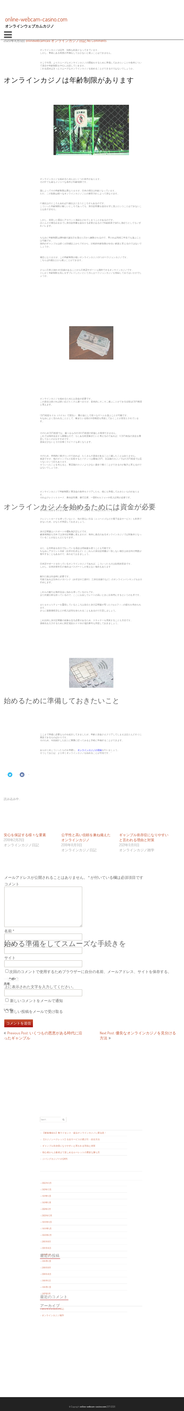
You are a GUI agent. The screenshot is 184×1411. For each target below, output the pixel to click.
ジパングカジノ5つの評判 (72, 1187)
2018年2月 (67, 1254)
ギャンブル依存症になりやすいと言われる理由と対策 (79, 1180)
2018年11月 (67, 1244)
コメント (11, 884)
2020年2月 (67, 1226)
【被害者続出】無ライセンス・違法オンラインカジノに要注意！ (82, 1173)
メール (11, 944)
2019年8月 (67, 1233)
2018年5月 (67, 1250)
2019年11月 (67, 1230)
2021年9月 (67, 1206)
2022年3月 (67, 1199)
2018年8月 (67, 1247)
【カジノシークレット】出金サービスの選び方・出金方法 (81, 1177)
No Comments (96, 40)
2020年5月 (67, 1223)
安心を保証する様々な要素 (25, 835)
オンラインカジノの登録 (90, 751)
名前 (9, 931)
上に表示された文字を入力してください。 (40, 986)
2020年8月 (68, 1220)
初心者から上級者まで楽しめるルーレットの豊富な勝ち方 (81, 1183)
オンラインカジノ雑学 (71, 1268)
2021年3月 (67, 1213)
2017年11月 (67, 1257)
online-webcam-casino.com (92, 1406)
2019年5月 (67, 1237)
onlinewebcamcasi (38, 40)
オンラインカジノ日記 (68, 40)
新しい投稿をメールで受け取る (36, 1011)
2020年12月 (68, 1216)
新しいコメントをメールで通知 (36, 1000)
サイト (10, 957)
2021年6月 (67, 1210)
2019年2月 (67, 1240)
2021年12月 (67, 1203)
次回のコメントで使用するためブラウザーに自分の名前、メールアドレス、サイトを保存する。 (90, 971)
